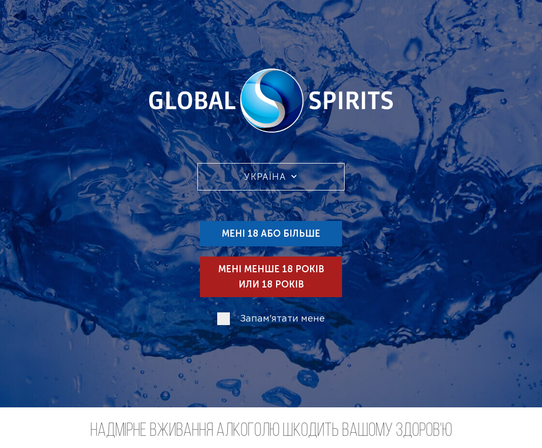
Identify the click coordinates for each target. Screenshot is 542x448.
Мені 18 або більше (271, 233)
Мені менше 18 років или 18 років (271, 277)
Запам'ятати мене (282, 319)
